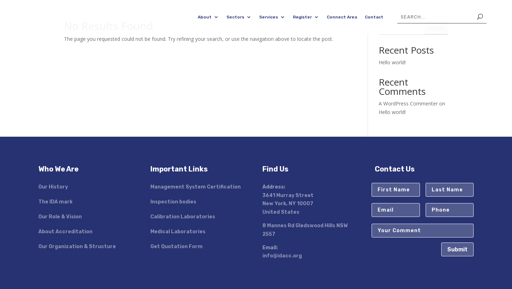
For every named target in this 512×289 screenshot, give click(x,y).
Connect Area (342, 17)
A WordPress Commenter (408, 103)
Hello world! (392, 62)
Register (302, 17)
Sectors (235, 17)
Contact (374, 17)
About (205, 17)
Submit (457, 249)
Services (268, 17)
